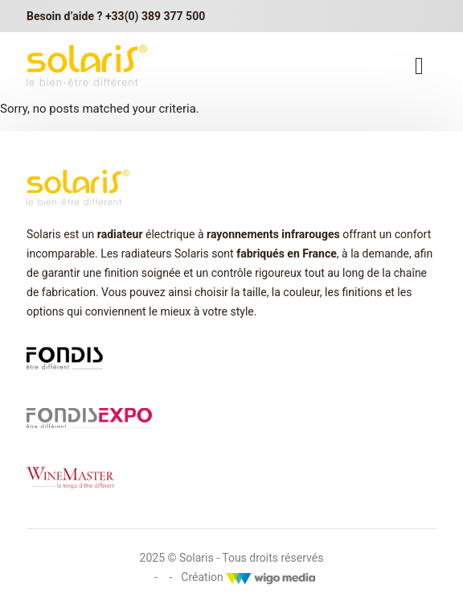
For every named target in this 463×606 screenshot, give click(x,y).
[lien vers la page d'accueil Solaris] (87, 65)
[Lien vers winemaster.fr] (70, 477)
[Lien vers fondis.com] (65, 356)
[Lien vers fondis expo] (89, 417)
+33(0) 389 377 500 (155, 16)
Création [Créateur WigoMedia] (247, 577)
